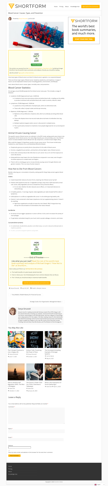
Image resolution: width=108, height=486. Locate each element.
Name (10, 428)
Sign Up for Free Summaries (90, 6)
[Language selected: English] (99, 484)
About (67, 6)
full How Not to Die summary (34, 269)
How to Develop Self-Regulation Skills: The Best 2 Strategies (16, 383)
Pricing (61, 6)
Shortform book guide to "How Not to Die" (40, 68)
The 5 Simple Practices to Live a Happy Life (16, 350)
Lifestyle (38, 287)
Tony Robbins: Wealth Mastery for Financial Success (25, 294)
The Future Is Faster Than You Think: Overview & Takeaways (34, 383)
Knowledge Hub (74, 6)
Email (10, 437)
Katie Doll (12, 388)
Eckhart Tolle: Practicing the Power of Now (33, 350)
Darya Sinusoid (23, 18)
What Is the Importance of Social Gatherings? (53, 383)
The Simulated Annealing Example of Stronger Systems (53, 351)
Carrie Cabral (50, 355)
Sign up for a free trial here (26, 73)
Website (10, 445)
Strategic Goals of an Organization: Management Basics (46, 301)
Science (44, 287)
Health (34, 287)
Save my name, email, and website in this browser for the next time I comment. (30, 451)
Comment (11, 406)
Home (56, 6)
